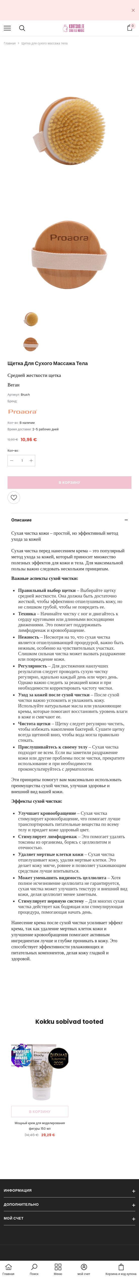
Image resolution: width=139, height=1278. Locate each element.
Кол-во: (13, 450)
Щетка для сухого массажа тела (44, 43)
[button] (69, 752)
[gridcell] (69, 536)
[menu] (7, 27)
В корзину (69, 482)
